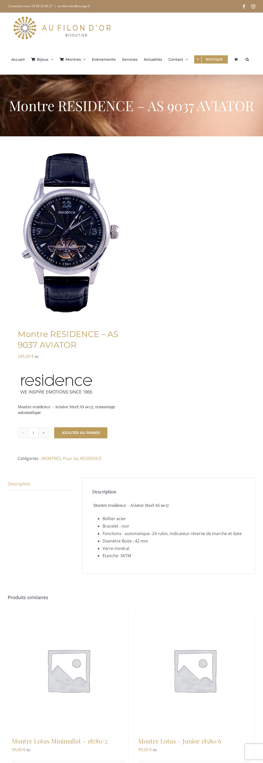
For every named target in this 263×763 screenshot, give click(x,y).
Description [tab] (19, 484)
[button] (247, 58)
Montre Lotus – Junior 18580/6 (179, 741)
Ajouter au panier (81, 432)
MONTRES (51, 458)
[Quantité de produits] (33, 433)
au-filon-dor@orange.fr (74, 6)
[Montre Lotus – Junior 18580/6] (194, 670)
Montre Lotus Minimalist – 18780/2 (60, 741)
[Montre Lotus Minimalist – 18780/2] (68, 670)
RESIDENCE (91, 458)
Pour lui (70, 458)
